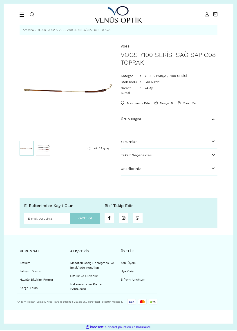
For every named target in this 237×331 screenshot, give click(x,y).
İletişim (25, 263)
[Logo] (118, 14)
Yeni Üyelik (128, 263)
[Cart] (215, 14)
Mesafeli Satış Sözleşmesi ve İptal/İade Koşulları (92, 266)
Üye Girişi (127, 272)
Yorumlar (129, 142)
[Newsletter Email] (62, 218)
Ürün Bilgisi (131, 119)
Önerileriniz (131, 169)
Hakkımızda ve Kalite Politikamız (86, 287)
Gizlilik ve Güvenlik (84, 276)
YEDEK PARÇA (155, 76)
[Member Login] (206, 14)
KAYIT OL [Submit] (83, 218)
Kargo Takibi (29, 288)
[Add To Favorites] (135, 103)
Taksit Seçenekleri (136, 155)
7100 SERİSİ (178, 76)
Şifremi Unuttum (133, 280)
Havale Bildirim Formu (36, 280)
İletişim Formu (30, 272)
